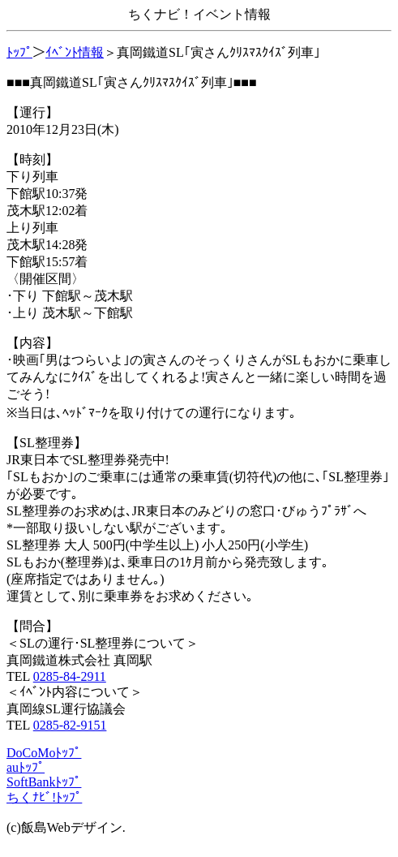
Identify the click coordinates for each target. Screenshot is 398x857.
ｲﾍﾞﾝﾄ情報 (74, 52)
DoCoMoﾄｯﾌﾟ (43, 753)
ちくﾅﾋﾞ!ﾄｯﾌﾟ (44, 797)
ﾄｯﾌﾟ (19, 52)
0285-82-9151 (70, 725)
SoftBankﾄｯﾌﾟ (43, 782)
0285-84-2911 (69, 676)
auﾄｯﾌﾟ (25, 767)
